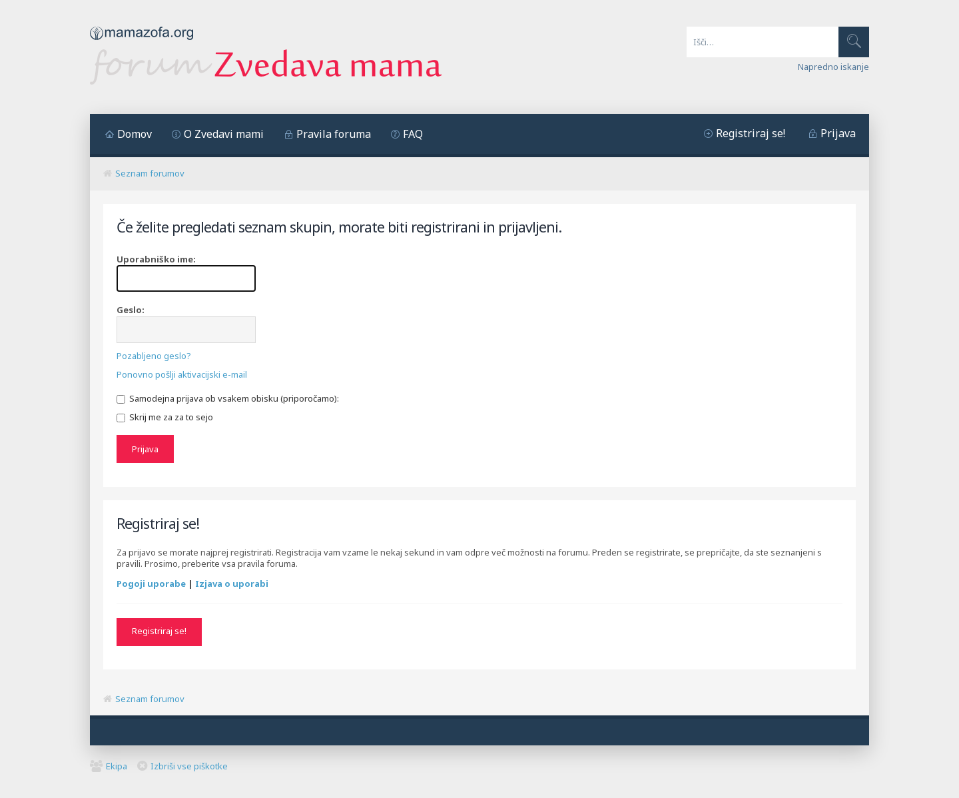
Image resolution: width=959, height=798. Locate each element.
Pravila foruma (333, 134)
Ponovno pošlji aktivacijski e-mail (182, 374)
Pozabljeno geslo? (154, 356)
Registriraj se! (750, 133)
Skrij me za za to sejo (165, 417)
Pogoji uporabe (151, 583)
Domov (134, 134)
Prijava (838, 133)
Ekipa (116, 765)
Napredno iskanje (833, 67)
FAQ (413, 134)
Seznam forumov (149, 173)
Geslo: (131, 310)
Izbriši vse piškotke (189, 765)
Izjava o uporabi (231, 583)
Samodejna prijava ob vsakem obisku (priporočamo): (228, 398)
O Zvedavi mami (224, 134)
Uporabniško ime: (156, 259)
